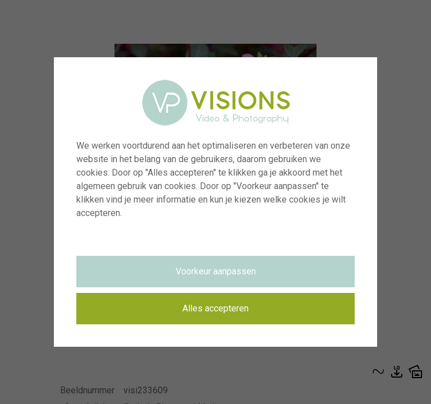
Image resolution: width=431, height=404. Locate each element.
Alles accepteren (215, 308)
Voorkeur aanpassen (216, 271)
